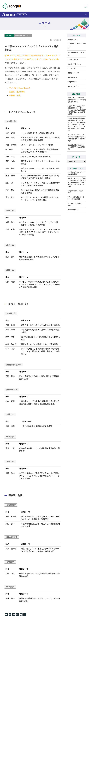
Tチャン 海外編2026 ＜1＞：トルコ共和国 (76, 198)
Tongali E (71, 77)
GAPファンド (26, 35)
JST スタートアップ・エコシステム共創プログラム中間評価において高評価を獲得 (77, 138)
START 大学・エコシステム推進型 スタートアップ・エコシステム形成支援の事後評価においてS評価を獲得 (77, 110)
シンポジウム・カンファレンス (77, 45)
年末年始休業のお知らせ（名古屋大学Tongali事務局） (76, 147)
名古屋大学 (9, 35)
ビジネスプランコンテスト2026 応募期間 (77, 173)
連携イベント (72, 73)
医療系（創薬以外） (17, 92)
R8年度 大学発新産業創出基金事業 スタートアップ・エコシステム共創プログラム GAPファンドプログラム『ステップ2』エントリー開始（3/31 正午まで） (77, 124)
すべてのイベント (74, 210)
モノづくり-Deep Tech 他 (19, 88)
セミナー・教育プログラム (77, 52)
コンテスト (71, 59)
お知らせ (71, 39)
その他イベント (73, 64)
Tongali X (18, 35)
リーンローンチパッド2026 (75, 204)
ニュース (71, 68)
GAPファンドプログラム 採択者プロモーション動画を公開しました (77, 100)
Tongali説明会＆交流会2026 (75, 192)
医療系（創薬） (15, 95)
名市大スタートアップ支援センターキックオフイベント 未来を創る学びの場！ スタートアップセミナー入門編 (77, 182)
